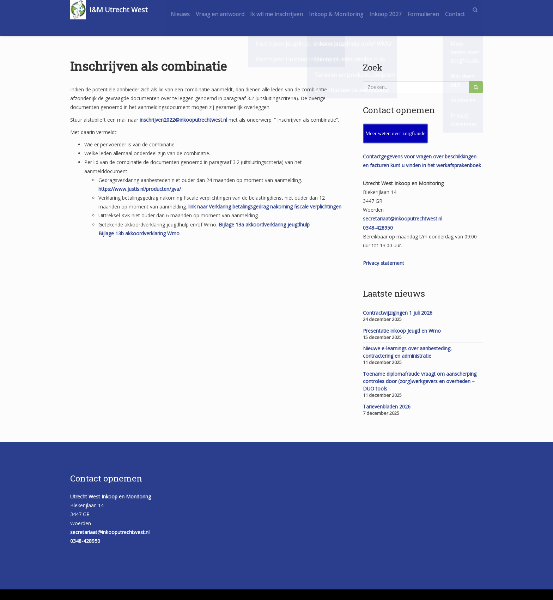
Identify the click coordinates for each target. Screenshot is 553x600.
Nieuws (191, 9)
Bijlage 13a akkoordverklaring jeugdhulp (264, 224)
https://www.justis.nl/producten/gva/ (139, 189)
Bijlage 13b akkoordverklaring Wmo (139, 233)
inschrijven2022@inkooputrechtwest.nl (183, 119)
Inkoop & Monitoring (355, 9)
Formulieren (447, 9)
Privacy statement (383, 263)
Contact (453, 29)
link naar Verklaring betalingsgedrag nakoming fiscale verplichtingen (264, 206)
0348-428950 (378, 227)
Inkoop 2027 (407, 9)
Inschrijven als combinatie (148, 66)
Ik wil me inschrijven (293, 9)
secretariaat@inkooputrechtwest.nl (402, 218)
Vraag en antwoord (233, 9)
